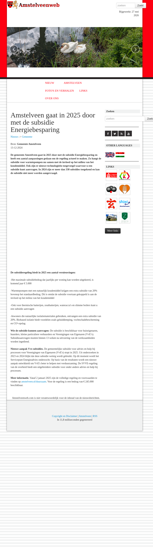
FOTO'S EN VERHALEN (59, 90)
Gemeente (27, 136)
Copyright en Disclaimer (64, 416)
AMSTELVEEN (73, 82)
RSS (95, 416)
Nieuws (14, 136)
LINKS (83, 90)
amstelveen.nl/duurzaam (33, 381)
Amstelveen (85, 416)
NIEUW (49, 82)
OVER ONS (52, 98)
